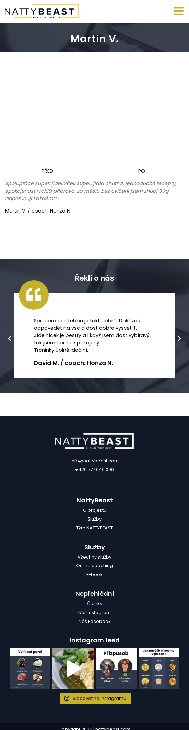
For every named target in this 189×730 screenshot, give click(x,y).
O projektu (94, 510)
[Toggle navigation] (179, 11)
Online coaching (94, 565)
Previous (9, 339)
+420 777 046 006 (94, 469)
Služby (94, 519)
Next (179, 339)
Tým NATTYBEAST (94, 528)
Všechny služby (94, 557)
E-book (94, 574)
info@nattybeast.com (95, 461)
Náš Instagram (94, 612)
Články (94, 603)
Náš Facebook (95, 621)
